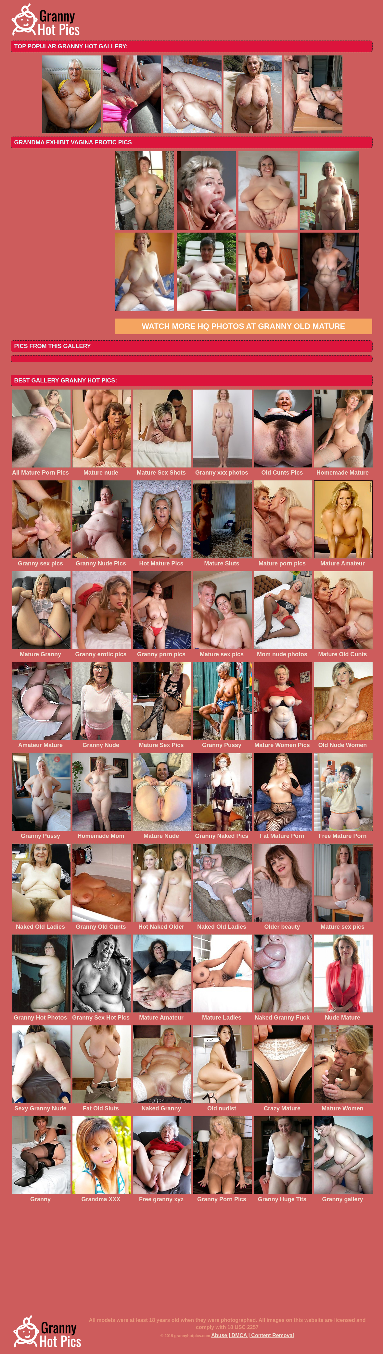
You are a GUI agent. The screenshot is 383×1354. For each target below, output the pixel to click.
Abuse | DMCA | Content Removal (252, 1335)
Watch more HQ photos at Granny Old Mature (243, 326)
